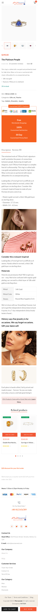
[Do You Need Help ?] (19, 502)
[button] (19, 106)
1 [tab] (15, 456)
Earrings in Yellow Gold (28, 442)
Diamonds (5, 590)
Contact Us (5, 571)
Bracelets (14, 101)
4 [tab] (22, 456)
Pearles (18, 97)
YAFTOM (23, 603)
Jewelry (21, 101)
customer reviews (16, 64)
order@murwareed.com (14, 543)
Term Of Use (6, 574)
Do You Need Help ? (19, 506)
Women (4, 587)
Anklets (7, 101)
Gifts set (12, 97)
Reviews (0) (16, 150)
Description (6, 150)
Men (3, 583)
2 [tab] (17, 456)
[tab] (7, 150)
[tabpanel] (10, 434)
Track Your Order (7, 568)
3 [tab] (20, 456)
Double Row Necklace (10, 442)
